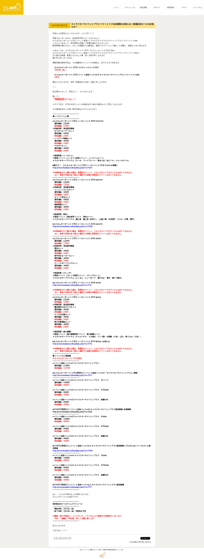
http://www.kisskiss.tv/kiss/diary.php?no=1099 (73, 226)
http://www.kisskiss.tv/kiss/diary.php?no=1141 (72, 285)
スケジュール (130, 7)
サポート (157, 7)
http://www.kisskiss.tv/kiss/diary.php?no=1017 (72, 375)
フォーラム (197, 7)
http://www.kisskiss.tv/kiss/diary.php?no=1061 (72, 168)
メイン (116, 7)
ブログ (184, 7)
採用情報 (170, 7)
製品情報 (143, 7)
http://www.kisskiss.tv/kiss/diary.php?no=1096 (72, 451)
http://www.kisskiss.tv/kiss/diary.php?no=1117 (72, 487)
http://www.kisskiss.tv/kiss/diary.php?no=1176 (72, 344)
